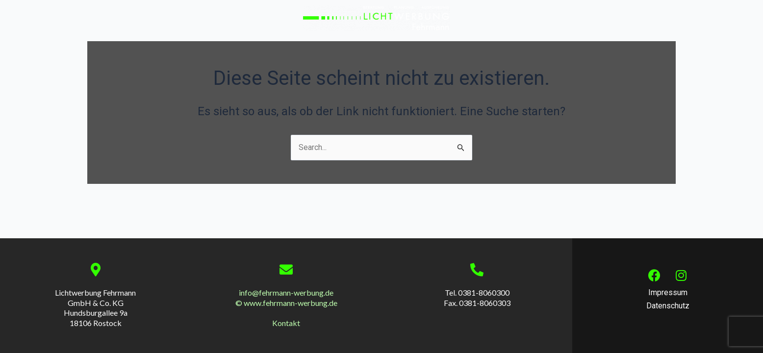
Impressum (667, 292)
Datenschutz (667, 305)
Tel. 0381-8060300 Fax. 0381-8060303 (477, 297)
